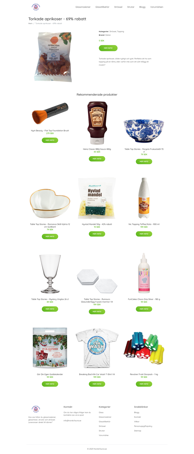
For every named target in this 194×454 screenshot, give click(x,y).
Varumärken (156, 7)
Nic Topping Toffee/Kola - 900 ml (144, 225)
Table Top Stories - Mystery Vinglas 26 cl (50, 300)
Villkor (136, 422)
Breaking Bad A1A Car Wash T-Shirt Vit (97, 375)
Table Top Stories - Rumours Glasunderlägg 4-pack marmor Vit (97, 301)
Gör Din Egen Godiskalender (50, 375)
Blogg (142, 7)
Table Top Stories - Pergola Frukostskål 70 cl (144, 151)
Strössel (118, 7)
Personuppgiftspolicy (143, 427)
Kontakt (137, 418)
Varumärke (104, 436)
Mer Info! (108, 49)
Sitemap (137, 431)
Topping (120, 32)
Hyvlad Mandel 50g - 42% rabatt (97, 225)
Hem (30, 24)
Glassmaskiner (83, 7)
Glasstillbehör (102, 7)
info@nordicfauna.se (72, 421)
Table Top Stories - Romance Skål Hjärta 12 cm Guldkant (50, 226)
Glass (101, 413)
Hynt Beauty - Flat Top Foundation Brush (50, 131)
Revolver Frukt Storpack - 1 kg (144, 375)
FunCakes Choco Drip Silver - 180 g (144, 300)
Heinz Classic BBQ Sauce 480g (97, 150)
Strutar (130, 7)
